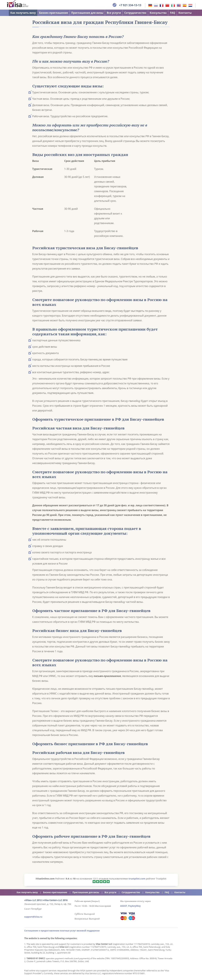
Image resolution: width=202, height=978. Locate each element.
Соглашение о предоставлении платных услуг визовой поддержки (62, 930)
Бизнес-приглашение (53, 13)
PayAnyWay (134, 905)
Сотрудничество (135, 13)
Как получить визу (23, 13)
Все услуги (114, 13)
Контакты (185, 13)
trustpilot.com (136, 878)
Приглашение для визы (87, 13)
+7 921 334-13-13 (130, 5)
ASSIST (123, 905)
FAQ (172, 13)
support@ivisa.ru (33, 916)
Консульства (158, 13)
